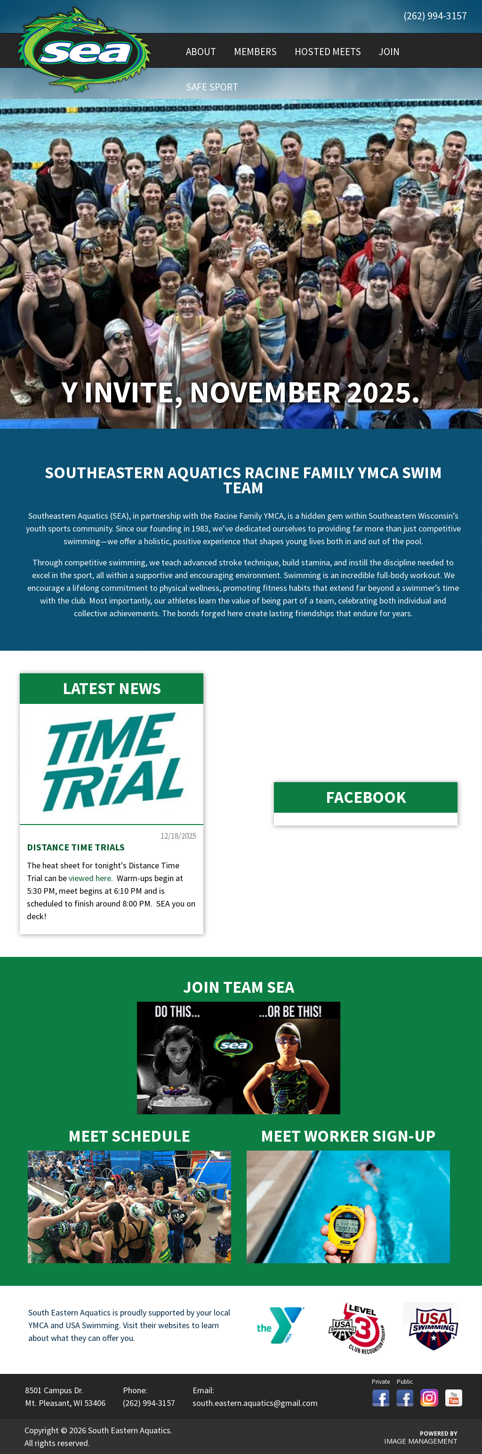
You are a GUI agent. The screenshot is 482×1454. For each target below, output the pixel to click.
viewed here (90, 878)
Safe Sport (212, 87)
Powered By (439, 1433)
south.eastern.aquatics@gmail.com (255, 1402)
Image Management (421, 1441)
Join (389, 51)
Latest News (112, 688)
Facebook (366, 797)
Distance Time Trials (76, 847)
